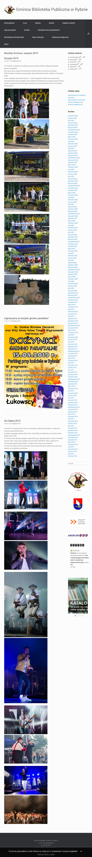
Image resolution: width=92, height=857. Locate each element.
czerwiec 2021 (73, 251)
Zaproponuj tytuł (10, 30)
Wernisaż (71, 97)
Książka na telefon (68, 23)
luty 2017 (71, 370)
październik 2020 (74, 269)
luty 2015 (71, 426)
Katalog (37, 23)
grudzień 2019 (73, 293)
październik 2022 (74, 214)
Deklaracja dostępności (60, 37)
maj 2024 (71, 169)
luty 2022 (71, 232)
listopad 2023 (72, 183)
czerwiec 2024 (73, 167)
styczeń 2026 (72, 123)
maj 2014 (71, 447)
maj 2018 (71, 335)
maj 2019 (71, 309)
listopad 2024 (72, 155)
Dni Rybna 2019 (12, 420)
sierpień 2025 (72, 134)
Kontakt (26, 30)
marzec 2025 (72, 146)
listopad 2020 (72, 267)
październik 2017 (74, 351)
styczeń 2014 (72, 456)
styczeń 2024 (72, 179)
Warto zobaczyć (38, 37)
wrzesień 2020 (73, 272)
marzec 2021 (72, 258)
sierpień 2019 (72, 302)
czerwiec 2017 (73, 360)
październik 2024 (74, 158)
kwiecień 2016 (73, 393)
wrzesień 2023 (73, 188)
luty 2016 (71, 398)
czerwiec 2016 (73, 388)
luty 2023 (71, 204)
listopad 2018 (72, 323)
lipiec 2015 (71, 414)
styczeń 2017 (72, 372)
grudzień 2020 (73, 265)
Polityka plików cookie (46, 854)
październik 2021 (74, 242)
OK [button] (81, 851)
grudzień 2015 (73, 402)
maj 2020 (71, 281)
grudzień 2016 (73, 374)
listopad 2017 (72, 349)
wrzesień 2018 (73, 328)
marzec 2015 (72, 423)
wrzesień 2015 (73, 409)
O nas (25, 23)
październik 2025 (74, 130)
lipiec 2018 (71, 330)
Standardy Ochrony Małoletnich (49, 30)
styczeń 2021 (72, 263)
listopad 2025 (72, 127)
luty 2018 (71, 342)
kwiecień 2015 (73, 421)
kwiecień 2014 (73, 449)
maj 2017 (71, 363)
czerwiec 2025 (73, 139)
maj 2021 (71, 253)
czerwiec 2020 (73, 279)
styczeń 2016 (72, 400)
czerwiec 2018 (73, 332)
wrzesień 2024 (73, 160)
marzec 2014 (72, 451)
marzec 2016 (72, 395)
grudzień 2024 (73, 153)
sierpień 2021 (72, 246)
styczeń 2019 (72, 318)
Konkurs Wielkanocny (75, 102)
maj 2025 (71, 141)
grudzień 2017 (73, 346)
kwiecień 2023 (73, 200)
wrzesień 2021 (73, 244)
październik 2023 (74, 186)
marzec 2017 (72, 367)
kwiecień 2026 (73, 116)
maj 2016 (71, 391)
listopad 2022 (72, 211)
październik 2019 (74, 297)
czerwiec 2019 (73, 307)
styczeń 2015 (72, 428)
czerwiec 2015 (73, 416)
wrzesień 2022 (73, 216)
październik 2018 (74, 325)
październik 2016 (74, 379)
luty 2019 (71, 316)
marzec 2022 (72, 230)
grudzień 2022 (73, 209)
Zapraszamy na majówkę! (77, 95)
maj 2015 (71, 419)
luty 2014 (71, 454)
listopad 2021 (72, 239)
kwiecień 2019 (73, 311)
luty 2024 (71, 176)
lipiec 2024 (71, 165)
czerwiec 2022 (73, 223)
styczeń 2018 (72, 344)
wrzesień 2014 (73, 437)
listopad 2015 (72, 405)
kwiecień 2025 (73, 144)
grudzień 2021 (73, 237)
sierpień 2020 (72, 274)
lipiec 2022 (71, 221)
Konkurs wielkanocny (75, 104)
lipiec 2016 (71, 386)
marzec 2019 (72, 314)
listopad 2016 (72, 377)
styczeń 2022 (72, 235)
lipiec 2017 (71, 358)
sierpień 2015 (72, 412)
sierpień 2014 (72, 440)
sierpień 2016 (72, 384)
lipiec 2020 (71, 277)
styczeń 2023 (72, 207)
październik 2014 (74, 435)
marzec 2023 (72, 202)
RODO (6, 44)
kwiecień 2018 (73, 337)
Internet (51, 23)
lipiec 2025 (71, 137)
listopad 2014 (72, 433)
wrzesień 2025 (73, 132)
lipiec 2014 (71, 442)
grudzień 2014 (73, 430)
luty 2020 (71, 288)
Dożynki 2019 (11, 58)
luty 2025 (71, 148)
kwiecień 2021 (73, 256)
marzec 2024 (72, 174)
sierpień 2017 (72, 356)
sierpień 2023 (72, 190)
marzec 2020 (72, 286)
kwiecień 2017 (73, 365)
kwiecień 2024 (73, 172)
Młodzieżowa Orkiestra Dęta (14, 37)
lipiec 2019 (71, 305)
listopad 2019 (72, 295)
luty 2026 (71, 120)
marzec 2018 (72, 339)
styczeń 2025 (72, 151)
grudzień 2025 (73, 125)
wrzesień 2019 (73, 300)
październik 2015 (74, 407)
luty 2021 (71, 260)
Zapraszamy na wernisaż (76, 100)
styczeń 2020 (72, 291)
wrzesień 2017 (73, 353)
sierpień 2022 (72, 218)
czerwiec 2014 (73, 444)
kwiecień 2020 (73, 283)
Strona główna (9, 23)
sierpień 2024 (72, 162)
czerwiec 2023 (73, 195)
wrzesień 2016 (73, 381)
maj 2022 (71, 225)
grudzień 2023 (73, 181)
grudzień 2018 (73, 321)
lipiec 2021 (71, 249)
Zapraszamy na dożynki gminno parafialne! (26, 318)
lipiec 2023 (71, 193)
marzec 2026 (72, 118)
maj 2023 (71, 197)
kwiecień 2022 (73, 228)
